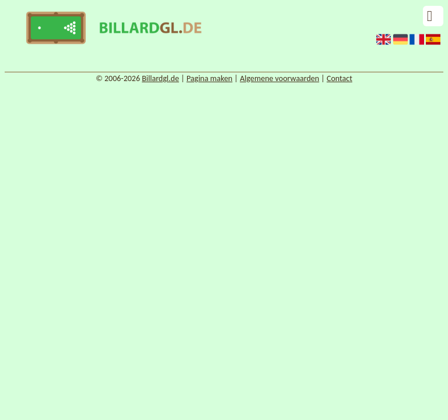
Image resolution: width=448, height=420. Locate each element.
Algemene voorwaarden (279, 78)
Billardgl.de (160, 78)
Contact (339, 78)
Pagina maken (210, 78)
